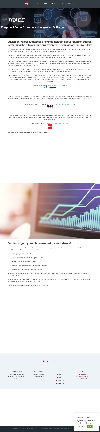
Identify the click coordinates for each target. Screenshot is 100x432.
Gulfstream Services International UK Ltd (62, 104)
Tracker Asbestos (68, 3)
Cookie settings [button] (81, 426)
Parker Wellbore (63, 85)
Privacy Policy (83, 374)
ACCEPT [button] (90, 426)
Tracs (37, 3)
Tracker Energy (50, 3)
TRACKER (61, 380)
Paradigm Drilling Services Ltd (61, 123)
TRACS (61, 375)
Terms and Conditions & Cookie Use (83, 377)
